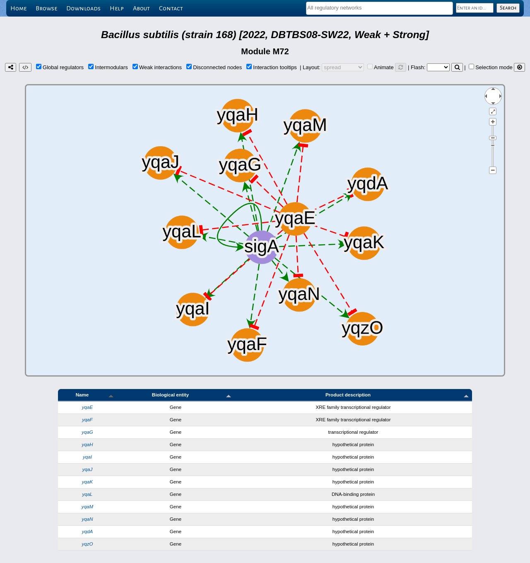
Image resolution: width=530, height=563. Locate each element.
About (141, 8)
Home (18, 8)
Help (117, 8)
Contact (171, 8)
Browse (46, 8)
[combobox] (379, 8)
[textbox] (379, 7)
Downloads (83, 8)
